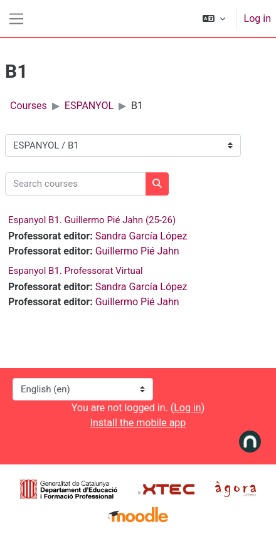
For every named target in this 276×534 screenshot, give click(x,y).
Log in (257, 18)
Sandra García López (141, 236)
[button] (213, 18)
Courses (28, 106)
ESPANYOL (89, 106)
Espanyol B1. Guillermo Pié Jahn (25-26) (92, 220)
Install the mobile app (138, 423)
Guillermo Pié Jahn (137, 251)
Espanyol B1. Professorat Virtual (75, 270)
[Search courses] (75, 184)
